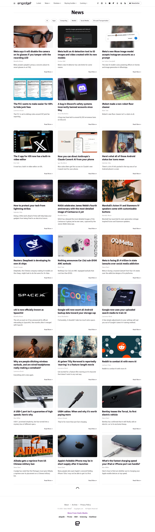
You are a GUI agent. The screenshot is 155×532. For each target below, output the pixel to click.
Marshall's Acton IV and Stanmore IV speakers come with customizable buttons (120, 209)
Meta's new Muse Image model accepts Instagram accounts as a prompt (118, 54)
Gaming (83, 3)
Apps (54, 20)
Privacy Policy (85, 505)
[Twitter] (105, 3)
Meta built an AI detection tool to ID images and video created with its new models (77, 54)
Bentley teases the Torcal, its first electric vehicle (119, 413)
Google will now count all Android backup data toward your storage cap (77, 311)
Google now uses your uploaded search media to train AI (118, 311)
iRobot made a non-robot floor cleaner (118, 105)
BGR (76, 517)
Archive (74, 505)
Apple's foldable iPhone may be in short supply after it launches (75, 462)
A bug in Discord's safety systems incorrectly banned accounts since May (75, 107)
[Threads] (117, 3)
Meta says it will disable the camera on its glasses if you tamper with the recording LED (32, 54)
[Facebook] (97, 3)
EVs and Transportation (100, 20)
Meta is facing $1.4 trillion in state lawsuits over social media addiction (120, 262)
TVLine (69, 517)
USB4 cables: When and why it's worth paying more (77, 413)
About (66, 505)
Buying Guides (70, 3)
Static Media (67, 508)
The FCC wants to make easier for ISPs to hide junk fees (33, 105)
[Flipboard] (113, 3)
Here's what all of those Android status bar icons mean (118, 158)
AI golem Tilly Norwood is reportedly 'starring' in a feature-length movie (77, 363)
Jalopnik (62, 517)
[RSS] (125, 3)
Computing (63, 20)
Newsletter (134, 3)
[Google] (121, 3)
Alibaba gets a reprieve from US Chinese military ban (30, 462)
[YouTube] (109, 3)
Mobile (74, 20)
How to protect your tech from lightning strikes (29, 207)
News (47, 3)
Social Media (85, 20)
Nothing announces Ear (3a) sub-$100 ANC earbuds (77, 262)
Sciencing (83, 517)
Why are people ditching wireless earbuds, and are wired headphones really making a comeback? (32, 364)
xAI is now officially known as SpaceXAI (29, 311)
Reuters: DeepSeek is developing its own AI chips (32, 262)
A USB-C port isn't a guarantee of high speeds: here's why (33, 413)
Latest (38, 3)
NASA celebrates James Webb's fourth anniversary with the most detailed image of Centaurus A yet (77, 209)
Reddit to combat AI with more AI (119, 361)
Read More (47, 72)
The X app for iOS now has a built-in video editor (32, 158)
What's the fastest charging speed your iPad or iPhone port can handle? (121, 462)
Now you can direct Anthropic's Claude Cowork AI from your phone (76, 158)
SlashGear (92, 517)
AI (47, 20)
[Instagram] (101, 3)
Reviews (57, 3)
